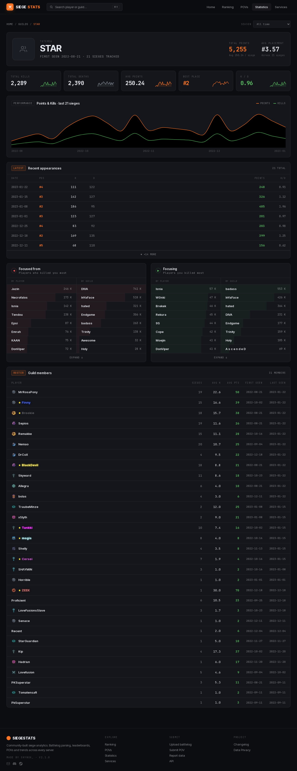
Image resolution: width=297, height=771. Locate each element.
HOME (9, 24)
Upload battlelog (180, 744)
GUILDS (23, 24)
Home (211, 7)
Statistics (261, 7)
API (171, 761)
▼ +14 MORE (148, 254)
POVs (244, 7)
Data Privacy (242, 750)
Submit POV (176, 750)
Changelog (241, 744)
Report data (177, 755)
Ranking (228, 7)
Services (281, 7)
